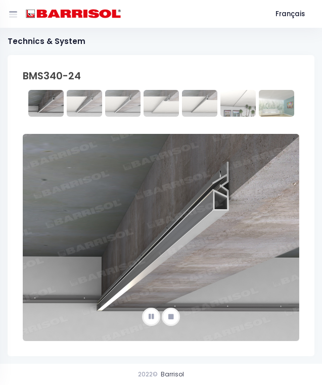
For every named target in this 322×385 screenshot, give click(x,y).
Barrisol (172, 374)
